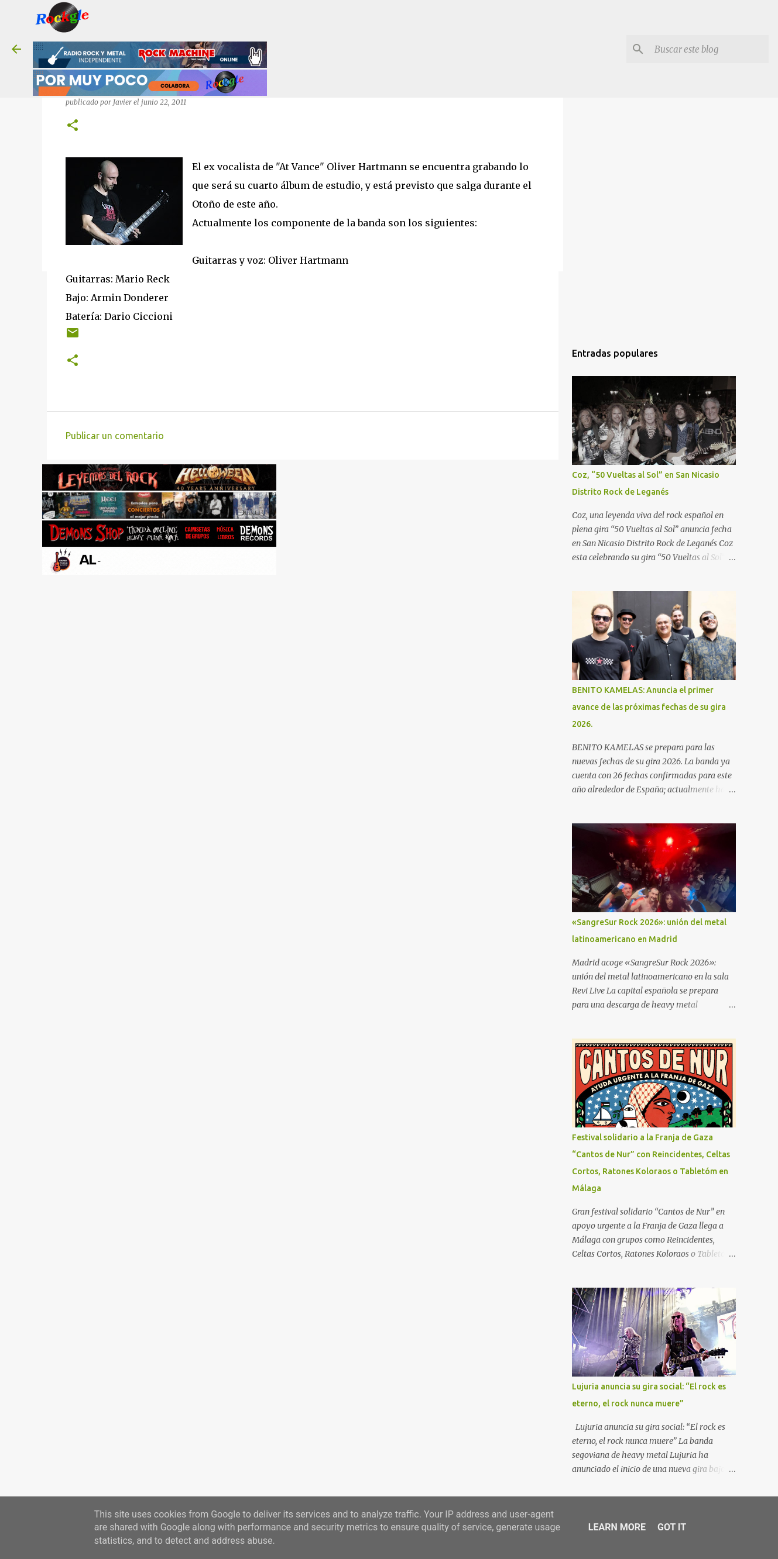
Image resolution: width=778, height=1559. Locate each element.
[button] (73, 126)
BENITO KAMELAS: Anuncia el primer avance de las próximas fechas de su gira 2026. (649, 707)
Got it (671, 1527)
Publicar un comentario (115, 435)
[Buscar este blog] (707, 49)
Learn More (617, 1527)
